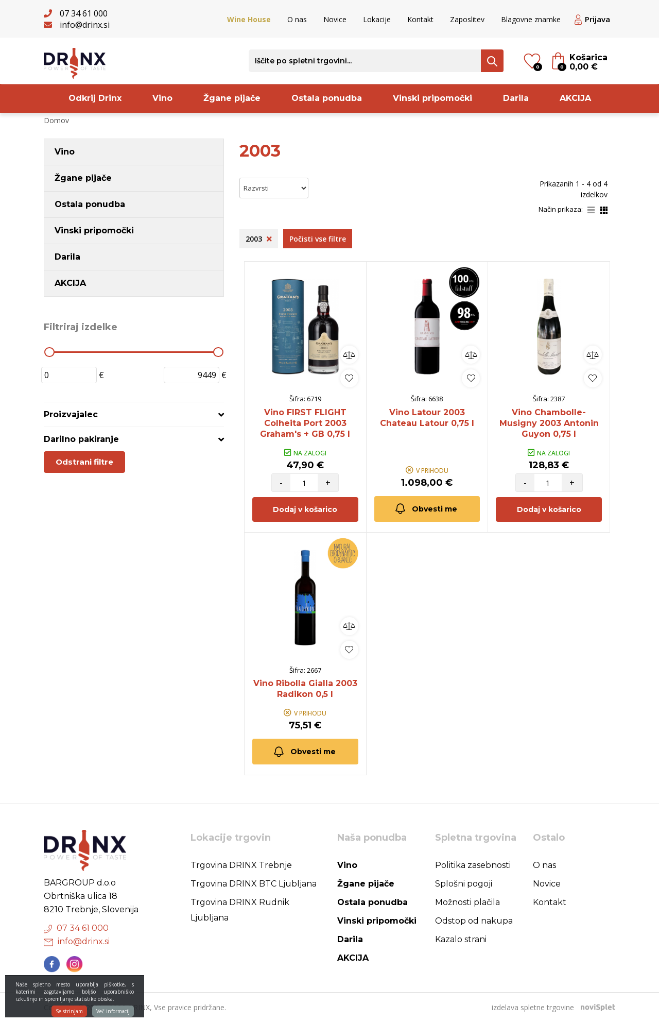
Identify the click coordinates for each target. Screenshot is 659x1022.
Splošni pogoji (463, 884)
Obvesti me (425, 508)
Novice (334, 19)
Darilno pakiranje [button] (81, 439)
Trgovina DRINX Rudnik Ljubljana (239, 910)
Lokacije (377, 19)
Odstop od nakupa (474, 921)
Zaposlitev (467, 19)
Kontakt (420, 19)
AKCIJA (575, 98)
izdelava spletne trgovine (533, 1007)
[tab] (134, 414)
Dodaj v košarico (305, 509)
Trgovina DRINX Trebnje (241, 865)
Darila (516, 98)
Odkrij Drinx (95, 98)
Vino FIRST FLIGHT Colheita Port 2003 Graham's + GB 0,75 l (305, 423)
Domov (56, 120)
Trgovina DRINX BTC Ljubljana (253, 884)
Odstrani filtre (84, 462)
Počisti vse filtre (317, 239)
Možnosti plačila (467, 902)
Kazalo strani (461, 939)
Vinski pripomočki (432, 98)
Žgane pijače (232, 98)
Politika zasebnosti (473, 865)
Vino (162, 98)
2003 (259, 239)
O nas (297, 19)
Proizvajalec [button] (71, 414)
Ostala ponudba (326, 98)
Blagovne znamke (531, 19)
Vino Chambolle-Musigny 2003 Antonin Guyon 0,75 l (549, 423)
